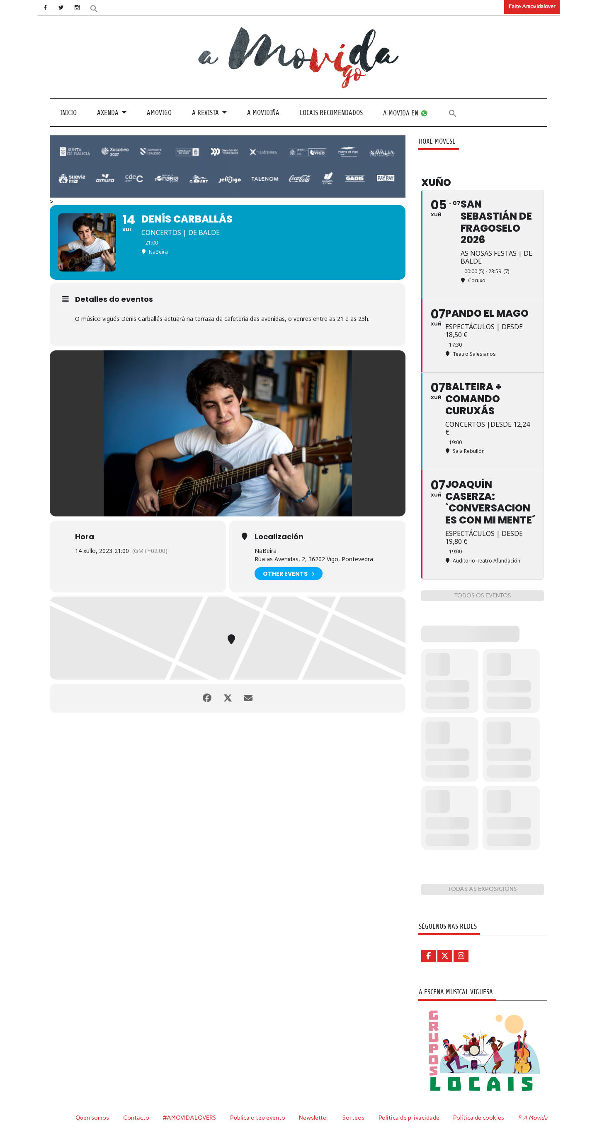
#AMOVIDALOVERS (189, 1117)
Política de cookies (478, 1117)
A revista (205, 113)
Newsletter (314, 1117)
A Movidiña (263, 113)
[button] (94, 8)
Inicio (68, 113)
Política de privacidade (409, 1117)
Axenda (108, 113)
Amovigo (159, 113)
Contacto (136, 1117)
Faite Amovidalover (532, 6)
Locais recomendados (331, 113)
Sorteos (353, 1117)
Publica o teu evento (257, 1117)
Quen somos (92, 1117)
